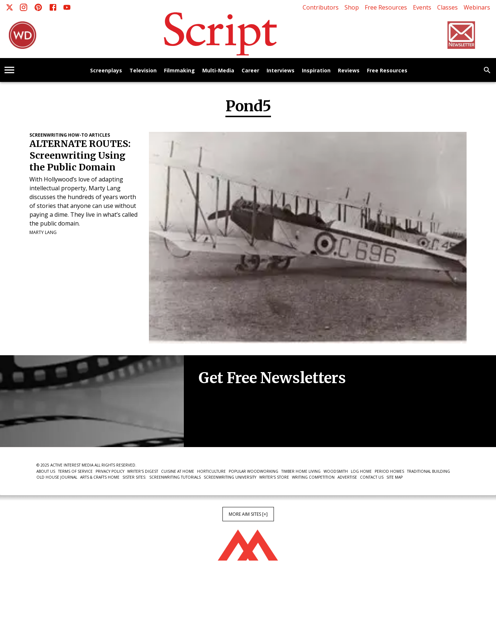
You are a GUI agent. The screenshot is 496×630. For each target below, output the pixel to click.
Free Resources (386, 7)
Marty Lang (43, 232)
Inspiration (316, 71)
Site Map (394, 477)
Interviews (280, 71)
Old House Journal (56, 477)
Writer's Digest (142, 471)
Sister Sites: (134, 477)
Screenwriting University (230, 477)
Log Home (361, 471)
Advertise (347, 477)
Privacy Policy (110, 471)
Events (422, 7)
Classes (447, 7)
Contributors (321, 7)
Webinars (477, 7)
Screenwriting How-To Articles (69, 135)
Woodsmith (336, 471)
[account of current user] (9, 70)
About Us (45, 471)
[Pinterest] (38, 7)
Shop (352, 7)
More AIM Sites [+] (248, 514)
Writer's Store (274, 477)
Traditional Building (428, 471)
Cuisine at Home (177, 471)
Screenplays (106, 71)
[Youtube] (67, 7)
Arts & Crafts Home (99, 477)
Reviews (349, 71)
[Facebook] (53, 7)
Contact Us (371, 477)
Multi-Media (218, 71)
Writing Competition (313, 477)
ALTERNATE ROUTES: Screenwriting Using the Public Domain (80, 155)
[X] (9, 7)
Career (250, 71)
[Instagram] (23, 7)
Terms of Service (75, 471)
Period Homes (389, 471)
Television (143, 71)
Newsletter (224, 424)
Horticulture (211, 471)
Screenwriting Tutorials (175, 477)
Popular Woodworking (253, 471)
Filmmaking (179, 71)
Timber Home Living (301, 471)
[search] (487, 70)
